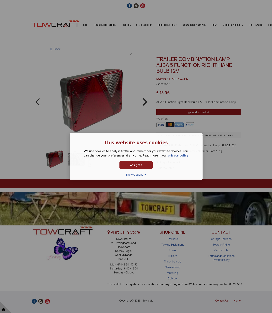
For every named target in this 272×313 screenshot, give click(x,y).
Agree (136, 165)
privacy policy (178, 155)
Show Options (136, 174)
